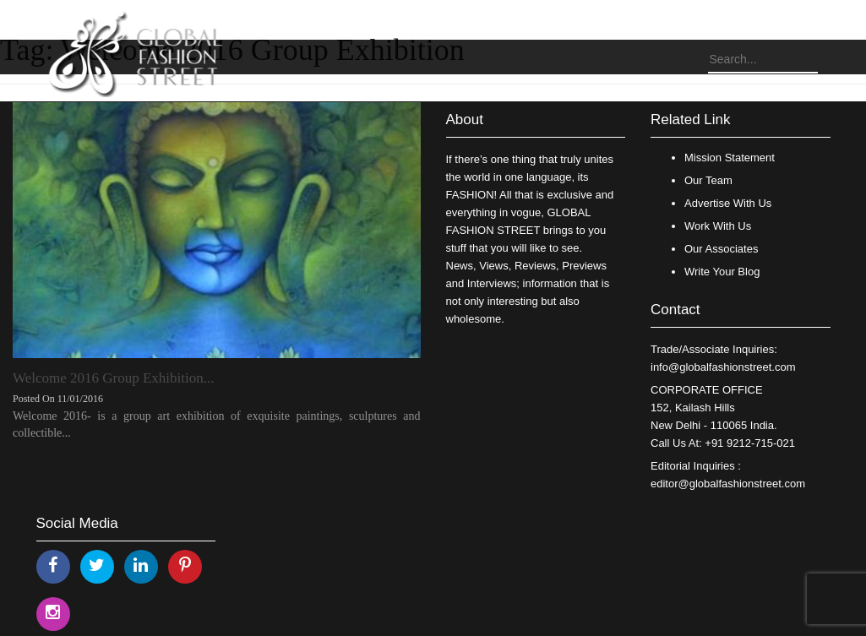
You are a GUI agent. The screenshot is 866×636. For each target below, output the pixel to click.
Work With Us (717, 226)
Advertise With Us (727, 203)
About (464, 119)
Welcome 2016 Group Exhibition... (113, 378)
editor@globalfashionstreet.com (728, 483)
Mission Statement (729, 157)
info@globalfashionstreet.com (723, 367)
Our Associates (721, 248)
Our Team (708, 180)
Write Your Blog (722, 271)
